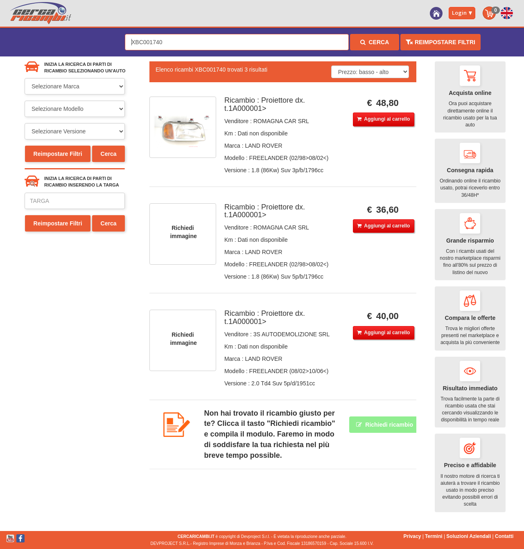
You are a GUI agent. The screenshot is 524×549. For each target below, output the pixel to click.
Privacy (412, 536)
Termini (433, 536)
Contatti (504, 536)
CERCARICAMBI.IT (196, 536)
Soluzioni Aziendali (468, 536)
